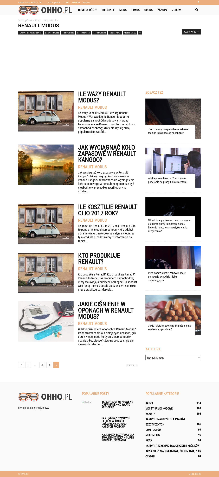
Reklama (76, 2)
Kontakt (86, 2)
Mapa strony (195, 473)
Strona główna (53, 2)
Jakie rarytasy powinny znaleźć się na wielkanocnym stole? (169, 327)
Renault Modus (92, 107)
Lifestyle (108, 10)
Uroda (148, 10)
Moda (123, 10)
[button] (197, 10)
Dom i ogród (87, 10)
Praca (135, 10)
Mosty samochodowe (158, 408)
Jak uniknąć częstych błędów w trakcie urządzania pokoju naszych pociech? (116, 422)
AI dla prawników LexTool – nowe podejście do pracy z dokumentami (167, 180)
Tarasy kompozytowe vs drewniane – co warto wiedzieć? (117, 404)
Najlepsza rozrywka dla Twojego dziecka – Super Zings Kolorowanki (118, 437)
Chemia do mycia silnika (31, 32)
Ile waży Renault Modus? (101, 97)
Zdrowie (177, 10)
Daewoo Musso (52, 32)
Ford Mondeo (83, 32)
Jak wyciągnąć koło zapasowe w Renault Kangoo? (107, 154)
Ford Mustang (99, 32)
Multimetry (152, 435)
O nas (66, 2)
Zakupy (162, 10)
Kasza (149, 403)
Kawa (148, 440)
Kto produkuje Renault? (99, 259)
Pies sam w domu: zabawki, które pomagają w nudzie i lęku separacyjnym (167, 276)
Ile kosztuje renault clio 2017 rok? (107, 210)
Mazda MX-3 (115, 32)
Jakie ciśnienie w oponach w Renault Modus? (105, 310)
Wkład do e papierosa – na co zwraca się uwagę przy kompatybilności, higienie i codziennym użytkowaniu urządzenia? (169, 226)
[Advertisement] (109, 61)
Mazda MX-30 (130, 32)
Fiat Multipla (68, 32)
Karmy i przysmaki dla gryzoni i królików (172, 445)
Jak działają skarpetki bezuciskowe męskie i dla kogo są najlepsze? (168, 131)
